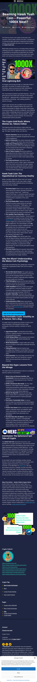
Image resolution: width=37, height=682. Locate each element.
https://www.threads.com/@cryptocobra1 (14, 570)
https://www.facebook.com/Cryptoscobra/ (14, 574)
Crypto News (7, 615)
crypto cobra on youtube (19, 504)
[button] (35, 658)
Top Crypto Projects (9, 595)
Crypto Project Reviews (29, 27)
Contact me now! (7, 630)
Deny (18, 672)
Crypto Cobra (16, 639)
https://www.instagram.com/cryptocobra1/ (14, 569)
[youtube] (10, 644)
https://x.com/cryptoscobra (10, 567)
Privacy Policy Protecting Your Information (21, 680)
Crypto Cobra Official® (10, 605)
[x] (3, 644)
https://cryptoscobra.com (9, 563)
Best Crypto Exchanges (10, 608)
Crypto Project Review (10, 591)
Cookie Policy (9, 680)
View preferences (18, 676)
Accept (18, 669)
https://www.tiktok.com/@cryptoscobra (13, 572)
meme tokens (10, 220)
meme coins (22, 465)
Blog (5, 588)
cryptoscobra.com (30, 502)
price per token (18, 307)
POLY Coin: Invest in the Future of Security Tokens (13, 530)
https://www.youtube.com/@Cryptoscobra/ (14, 565)
